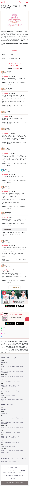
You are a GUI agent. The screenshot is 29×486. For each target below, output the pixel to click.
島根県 (6, 391)
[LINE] (14, 327)
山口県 (17, 391)
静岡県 (6, 381)
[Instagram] (14, 333)
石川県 (9, 376)
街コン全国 (3, 409)
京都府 (6, 385)
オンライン (18, 458)
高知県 (13, 395)
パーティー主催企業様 (8, 475)
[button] (20, 1)
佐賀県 (6, 399)
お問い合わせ (22, 475)
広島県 (13, 391)
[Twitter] (14, 330)
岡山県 (9, 391)
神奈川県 (3, 372)
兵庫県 (2, 386)
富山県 (6, 376)
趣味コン (13, 458)
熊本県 (13, 399)
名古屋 (13, 381)
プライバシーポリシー (12, 467)
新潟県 (2, 376)
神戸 (6, 386)
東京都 (21, 371)
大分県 (17, 399)
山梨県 (17, 376)
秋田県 (13, 367)
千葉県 (17, 371)
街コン (9, 458)
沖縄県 (7, 401)
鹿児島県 (3, 401)
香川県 (6, 395)
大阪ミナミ (19, 385)
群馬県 (9, 371)
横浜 (7, 372)
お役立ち (20, 461)
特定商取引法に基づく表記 (9, 472)
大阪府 (9, 385)
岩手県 (6, 367)
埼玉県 (13, 371)
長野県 (21, 376)
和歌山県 (14, 386)
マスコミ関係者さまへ (21, 472)
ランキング (24, 458)
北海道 (2, 362)
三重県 (18, 381)
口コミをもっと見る (14, 287)
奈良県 (10, 386)
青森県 (2, 367)
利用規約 (20, 467)
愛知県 (9, 381)
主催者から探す (4, 461)
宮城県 (9, 367)
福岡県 (2, 399)
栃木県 (6, 371)
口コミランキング (13, 461)
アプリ (23, 461)
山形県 (17, 367)
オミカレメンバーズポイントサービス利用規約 (14, 470)
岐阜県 (2, 381)
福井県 (13, 376)
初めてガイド (4, 458)
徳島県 (2, 395)
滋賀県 (2, 385)
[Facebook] (14, 336)
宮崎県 (21, 399)
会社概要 (16, 475)
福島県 (21, 367)
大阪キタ (14, 385)
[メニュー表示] (27, 2)
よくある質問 (14, 478)
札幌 (6, 362)
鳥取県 (2, 391)
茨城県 (2, 371)
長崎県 (9, 399)
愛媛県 (9, 395)
